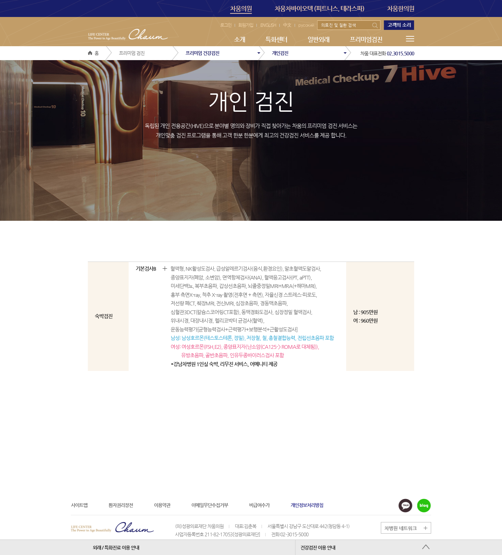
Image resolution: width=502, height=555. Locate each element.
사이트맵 (79, 505)
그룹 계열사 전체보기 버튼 (409, 528)
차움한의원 (400, 8)
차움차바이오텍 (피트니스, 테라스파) (319, 8)
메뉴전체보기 (410, 38)
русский (306, 25)
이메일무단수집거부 (209, 505)
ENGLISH (268, 25)
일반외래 (318, 39)
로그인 (225, 25)
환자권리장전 (120, 505)
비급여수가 (259, 505)
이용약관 (162, 505)
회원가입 (245, 25)
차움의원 (241, 9)
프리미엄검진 (366, 39)
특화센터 (276, 39)
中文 (287, 25)
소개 (239, 39)
